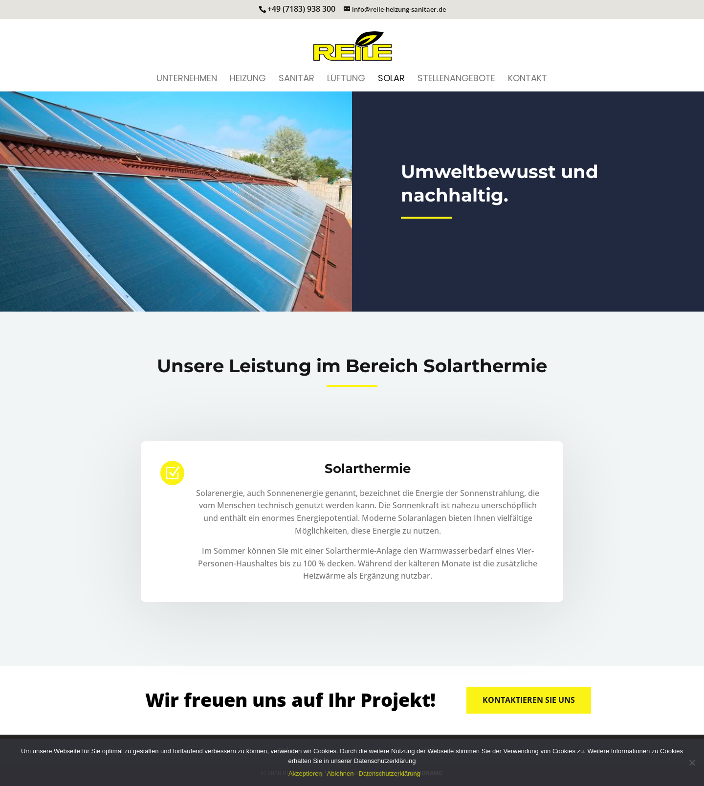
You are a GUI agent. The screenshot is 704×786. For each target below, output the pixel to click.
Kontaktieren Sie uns (529, 700)
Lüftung (346, 79)
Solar (391, 79)
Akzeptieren (305, 773)
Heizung (248, 79)
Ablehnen (340, 773)
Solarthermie (368, 468)
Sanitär (296, 79)
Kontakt (527, 79)
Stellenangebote (456, 79)
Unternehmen (186, 79)
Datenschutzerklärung (389, 773)
